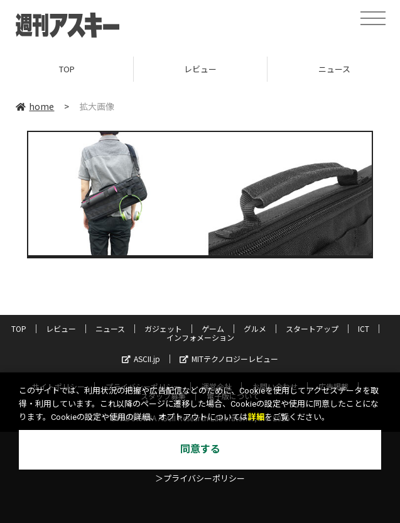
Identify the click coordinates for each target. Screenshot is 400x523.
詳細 (256, 417)
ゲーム (213, 328)
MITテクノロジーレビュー (229, 358)
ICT (363, 328)
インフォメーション (200, 337)
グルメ (255, 328)
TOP (67, 69)
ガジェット (163, 328)
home (35, 106)
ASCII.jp (141, 358)
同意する (200, 449)
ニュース (110, 328)
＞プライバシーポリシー (200, 478)
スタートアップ (312, 328)
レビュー (200, 69)
